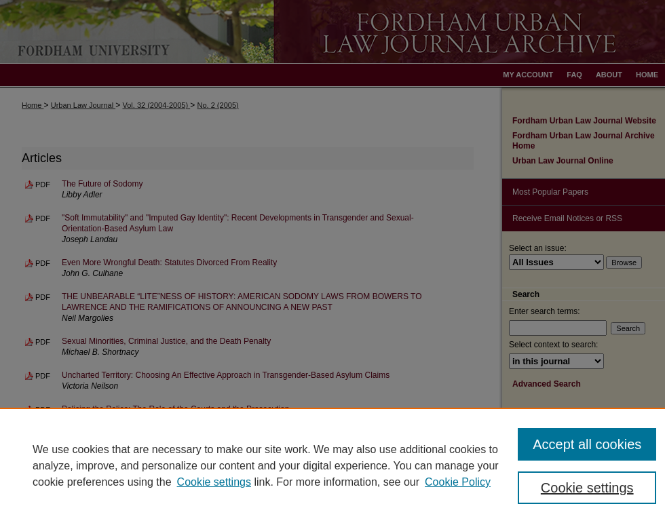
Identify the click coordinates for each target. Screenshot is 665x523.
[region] (332, 465)
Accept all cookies (587, 444)
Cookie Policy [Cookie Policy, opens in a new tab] (458, 482)
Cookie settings (214, 482)
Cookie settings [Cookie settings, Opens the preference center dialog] (587, 487)
